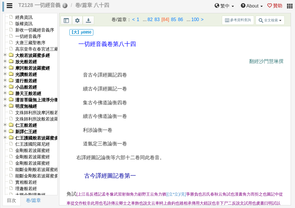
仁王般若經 (26, 125)
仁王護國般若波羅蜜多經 (39, 138)
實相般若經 (26, 182)
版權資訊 (24, 23)
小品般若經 (26, 87)
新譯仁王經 (26, 131)
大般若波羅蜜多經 (32, 55)
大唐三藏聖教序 (30, 42)
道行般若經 (26, 81)
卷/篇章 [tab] (33, 200)
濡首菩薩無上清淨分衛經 (39, 100)
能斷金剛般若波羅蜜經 (36, 169)
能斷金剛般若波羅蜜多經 (39, 176)
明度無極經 (26, 106)
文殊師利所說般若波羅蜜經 (41, 119)
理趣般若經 (26, 188)
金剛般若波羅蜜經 (32, 150)
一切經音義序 (28, 36)
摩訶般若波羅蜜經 (32, 68)
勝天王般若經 (28, 93)
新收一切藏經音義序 (34, 30)
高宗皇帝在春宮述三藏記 (39, 49)
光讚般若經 (26, 74)
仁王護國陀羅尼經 (32, 144)
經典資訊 (24, 17)
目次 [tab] (11, 200)
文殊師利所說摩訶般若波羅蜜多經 (47, 112)
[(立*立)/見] (176, 194)
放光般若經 (26, 62)
